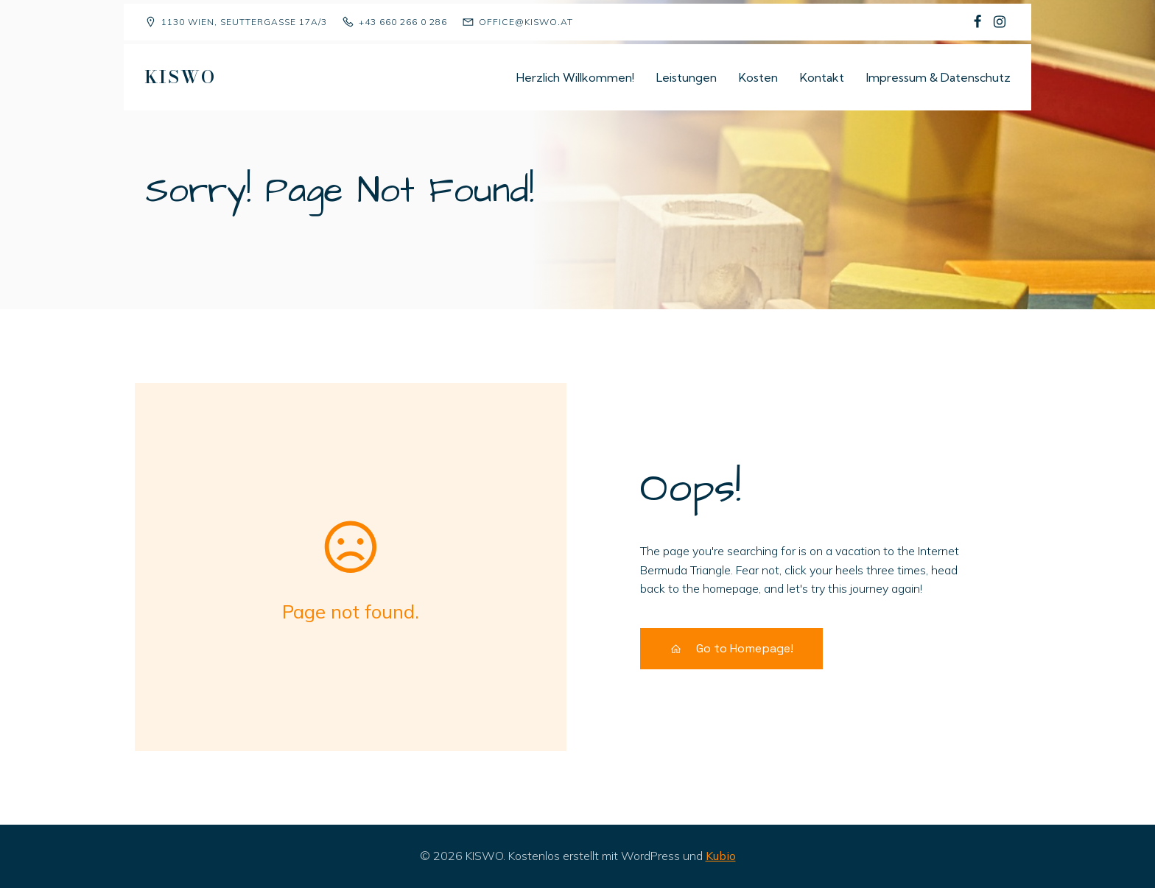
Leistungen (686, 77)
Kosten (758, 77)
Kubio (721, 855)
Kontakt (822, 77)
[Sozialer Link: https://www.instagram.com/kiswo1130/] (1000, 22)
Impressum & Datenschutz (938, 77)
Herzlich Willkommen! (575, 77)
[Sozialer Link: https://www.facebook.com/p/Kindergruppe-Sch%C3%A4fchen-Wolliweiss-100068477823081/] (977, 22)
